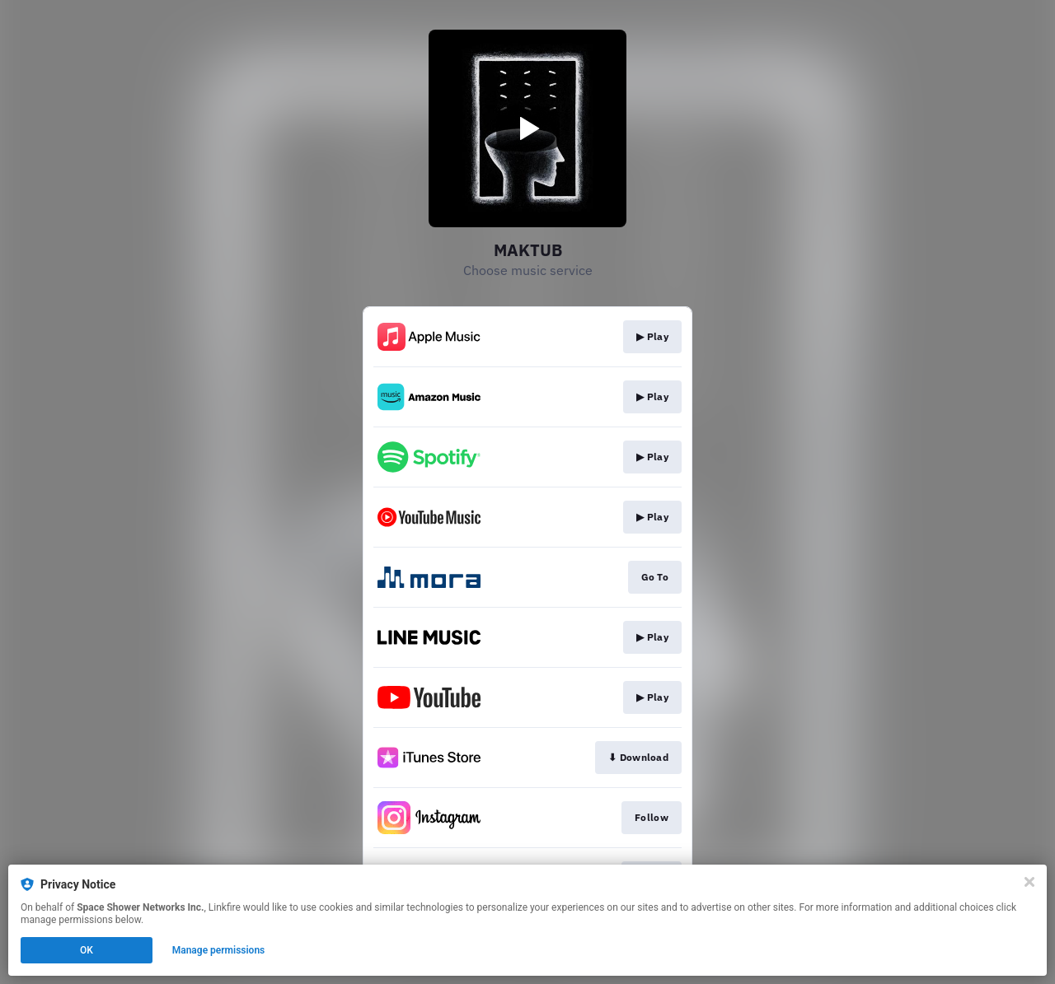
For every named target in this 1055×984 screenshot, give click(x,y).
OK (86, 950)
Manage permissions (218, 950)
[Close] (1029, 882)
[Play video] (527, 128)
